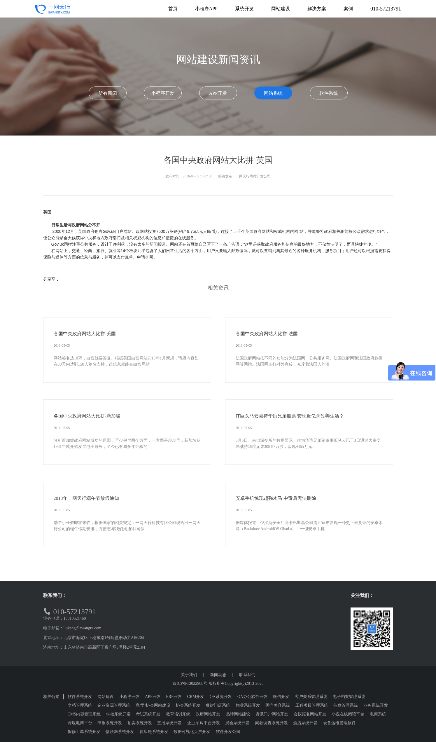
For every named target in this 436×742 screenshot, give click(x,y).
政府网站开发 (208, 714)
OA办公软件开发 (252, 696)
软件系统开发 (80, 696)
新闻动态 (218, 675)
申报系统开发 (109, 723)
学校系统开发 (118, 714)
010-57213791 (385, 9)
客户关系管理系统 (311, 696)
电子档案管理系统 (349, 696)
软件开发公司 (228, 731)
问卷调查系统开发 (271, 723)
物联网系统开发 (120, 731)
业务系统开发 (375, 705)
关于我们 (189, 675)
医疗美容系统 (277, 705)
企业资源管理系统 (113, 705)
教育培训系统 (178, 714)
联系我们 (247, 675)
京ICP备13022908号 (189, 683)
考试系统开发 (148, 714)
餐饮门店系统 (218, 705)
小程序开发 (162, 93)
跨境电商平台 (80, 723)
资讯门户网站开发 (271, 714)
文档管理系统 (80, 705)
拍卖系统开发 (139, 723)
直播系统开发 (169, 723)
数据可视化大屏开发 (192, 731)
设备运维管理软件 (339, 723)
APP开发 (218, 93)
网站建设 (105, 696)
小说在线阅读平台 (348, 714)
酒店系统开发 (305, 723)
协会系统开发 (188, 705)
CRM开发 (195, 696)
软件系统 (328, 93)
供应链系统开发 (154, 731)
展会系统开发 (237, 723)
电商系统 (378, 714)
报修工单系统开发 (84, 731)
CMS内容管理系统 (84, 714)
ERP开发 (174, 696)
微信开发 (281, 696)
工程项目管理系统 (311, 705)
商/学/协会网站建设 (153, 705)
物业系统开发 (248, 705)
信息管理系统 (345, 705)
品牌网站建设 (238, 714)
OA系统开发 (221, 696)
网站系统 (273, 93)
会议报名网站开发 (310, 714)
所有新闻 (107, 93)
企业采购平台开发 (203, 723)
